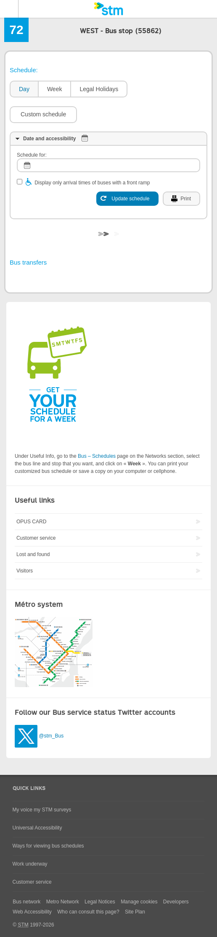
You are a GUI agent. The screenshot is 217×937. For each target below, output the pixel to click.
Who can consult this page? (88, 912)
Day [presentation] (24, 89)
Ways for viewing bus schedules (48, 846)
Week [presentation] (54, 89)
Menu (9, 9)
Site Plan (135, 912)
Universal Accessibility (37, 828)
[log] (108, 165)
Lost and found (33, 554)
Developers (176, 902)
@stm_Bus (51, 736)
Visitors (24, 571)
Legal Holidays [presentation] (98, 89)
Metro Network (62, 902)
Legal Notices (100, 902)
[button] (43, 114)
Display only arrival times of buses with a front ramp (92, 183)
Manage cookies (139, 902)
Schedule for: (32, 155)
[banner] (108, 9)
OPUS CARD (31, 522)
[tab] (24, 89)
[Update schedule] (127, 199)
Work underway (30, 864)
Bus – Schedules (97, 456)
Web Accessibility (32, 912)
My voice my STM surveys (42, 810)
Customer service (36, 538)
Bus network (26, 902)
